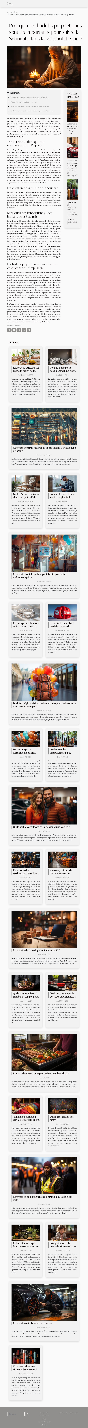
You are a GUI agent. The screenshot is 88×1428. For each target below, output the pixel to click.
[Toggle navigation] (9, 3)
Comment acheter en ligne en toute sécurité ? (36, 950)
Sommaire (15, 92)
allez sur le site (19, 157)
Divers (16, 12)
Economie (44, 1413)
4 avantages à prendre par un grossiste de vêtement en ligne (61, 873)
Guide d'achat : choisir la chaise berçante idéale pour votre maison (26, 497)
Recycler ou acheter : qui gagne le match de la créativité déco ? (26, 371)
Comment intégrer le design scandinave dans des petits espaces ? (62, 371)
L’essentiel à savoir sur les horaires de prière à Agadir (72, 129)
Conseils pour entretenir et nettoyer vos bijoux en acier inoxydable (26, 626)
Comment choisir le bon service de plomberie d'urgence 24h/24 (62, 497)
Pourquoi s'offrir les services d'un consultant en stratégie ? (25, 873)
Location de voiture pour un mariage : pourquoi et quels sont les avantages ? (72, 168)
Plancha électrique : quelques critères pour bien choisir (41, 1073)
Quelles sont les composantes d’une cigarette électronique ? (61, 752)
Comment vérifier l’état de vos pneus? (32, 1323)
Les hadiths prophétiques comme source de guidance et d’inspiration (33, 111)
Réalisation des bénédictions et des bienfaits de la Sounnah (30, 106)
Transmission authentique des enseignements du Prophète (29, 97)
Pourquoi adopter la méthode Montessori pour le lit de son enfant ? (63, 1246)
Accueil (9, 12)
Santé (44, 1419)
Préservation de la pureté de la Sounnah (24, 102)
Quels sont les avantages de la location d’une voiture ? (41, 827)
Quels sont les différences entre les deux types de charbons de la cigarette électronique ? (72, 213)
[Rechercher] (16, 1414)
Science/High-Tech (44, 1422)
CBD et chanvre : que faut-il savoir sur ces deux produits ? (26, 1246)
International (44, 1416)
